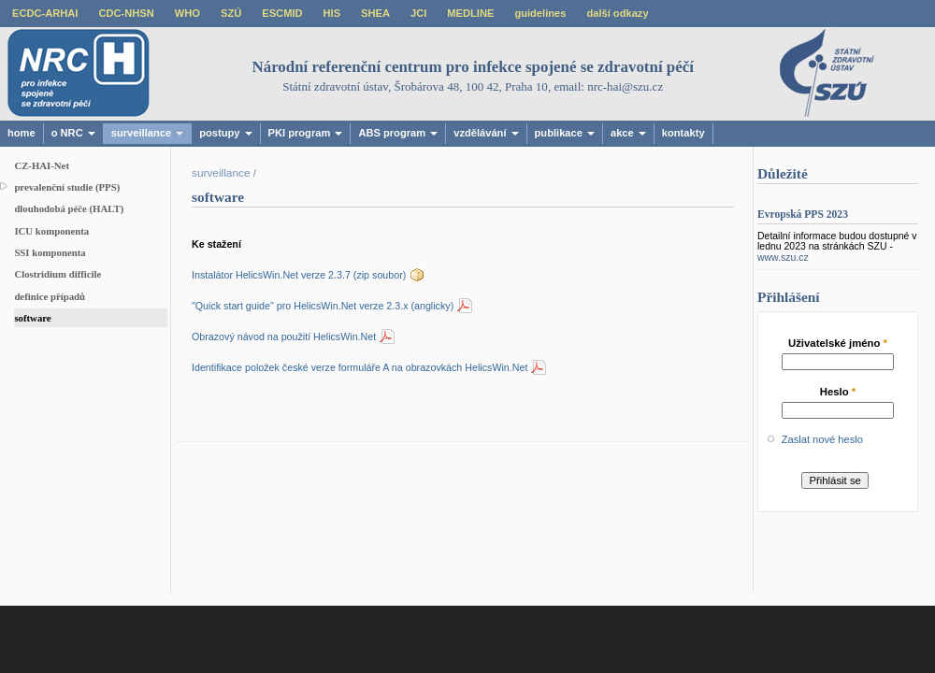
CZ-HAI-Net (41, 165)
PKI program (305, 132)
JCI (418, 13)
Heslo (838, 391)
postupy (225, 132)
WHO (187, 13)
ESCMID (282, 13)
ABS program (398, 132)
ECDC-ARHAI (45, 13)
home (21, 132)
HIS (332, 13)
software (32, 317)
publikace (565, 132)
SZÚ (231, 13)
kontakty (683, 132)
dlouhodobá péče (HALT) (68, 208)
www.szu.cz (783, 257)
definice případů (49, 296)
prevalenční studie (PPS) (67, 187)
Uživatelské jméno (837, 343)
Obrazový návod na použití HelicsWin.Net (284, 336)
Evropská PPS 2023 (802, 214)
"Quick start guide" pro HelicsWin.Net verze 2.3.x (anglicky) (322, 305)
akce (628, 132)
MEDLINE (470, 13)
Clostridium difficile (57, 273)
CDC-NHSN (125, 13)
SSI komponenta (49, 252)
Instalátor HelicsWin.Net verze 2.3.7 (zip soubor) (299, 274)
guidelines (540, 13)
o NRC (73, 132)
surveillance (147, 132)
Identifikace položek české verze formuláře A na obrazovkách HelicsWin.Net (359, 367)
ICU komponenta (51, 230)
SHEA (375, 13)
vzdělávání (485, 132)
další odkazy (617, 13)
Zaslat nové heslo (822, 439)
